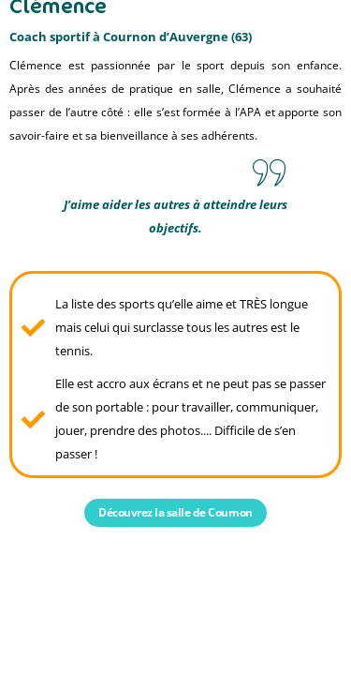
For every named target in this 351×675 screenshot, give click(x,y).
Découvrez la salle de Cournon (175, 512)
